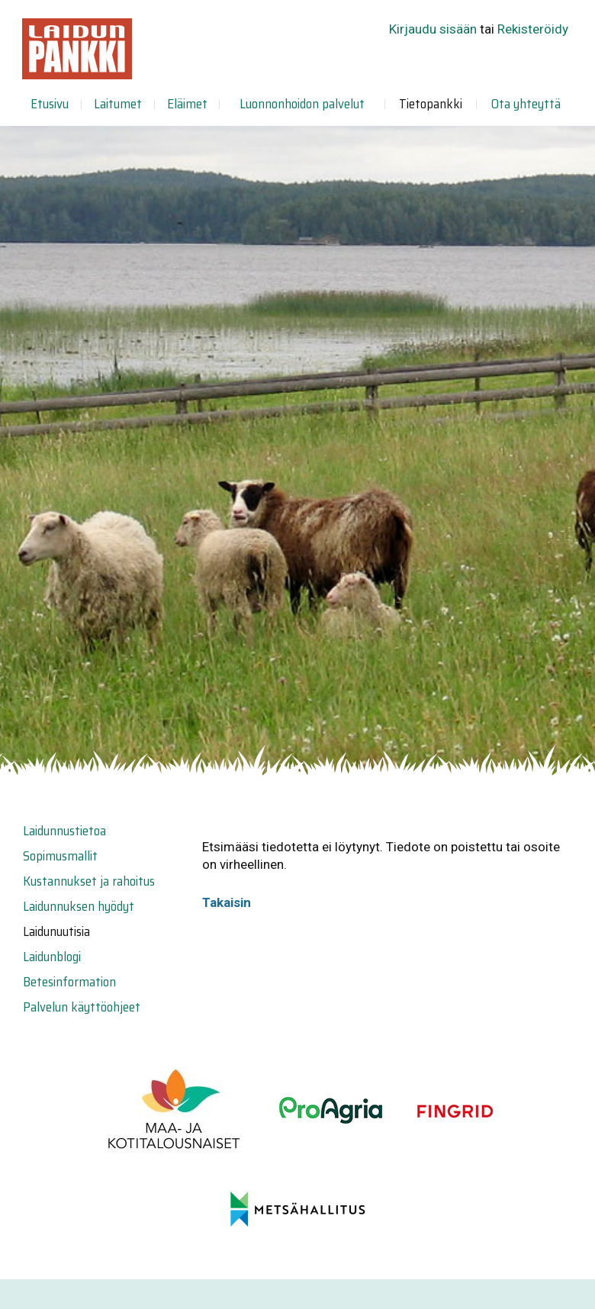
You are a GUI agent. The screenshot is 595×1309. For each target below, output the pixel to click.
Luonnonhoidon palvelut (302, 104)
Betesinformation (69, 982)
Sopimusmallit (60, 856)
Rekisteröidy (532, 29)
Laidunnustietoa (64, 831)
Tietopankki (430, 104)
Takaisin (226, 902)
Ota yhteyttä (526, 104)
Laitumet (118, 104)
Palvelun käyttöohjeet (81, 1007)
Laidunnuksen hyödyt (78, 906)
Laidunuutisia (56, 931)
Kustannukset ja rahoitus (89, 881)
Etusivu (50, 104)
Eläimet (187, 104)
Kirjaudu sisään (433, 29)
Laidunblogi (52, 956)
